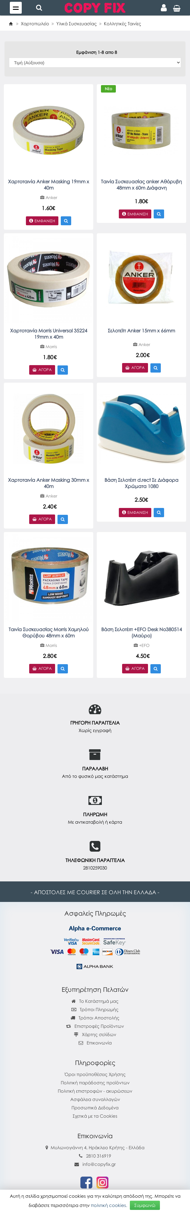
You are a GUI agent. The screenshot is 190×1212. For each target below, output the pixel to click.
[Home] (11, 23)
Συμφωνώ (144, 1205)
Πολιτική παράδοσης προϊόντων (95, 1082)
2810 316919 (98, 1155)
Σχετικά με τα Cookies (95, 1116)
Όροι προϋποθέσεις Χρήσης (95, 1074)
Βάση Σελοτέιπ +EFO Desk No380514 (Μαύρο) (141, 632)
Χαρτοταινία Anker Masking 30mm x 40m (48, 483)
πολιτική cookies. (109, 1205)
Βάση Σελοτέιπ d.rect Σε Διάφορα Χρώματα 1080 (141, 483)
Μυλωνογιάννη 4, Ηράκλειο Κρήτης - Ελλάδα (97, 1147)
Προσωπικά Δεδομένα (95, 1107)
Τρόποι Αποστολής (95, 1017)
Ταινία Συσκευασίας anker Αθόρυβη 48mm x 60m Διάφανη (141, 185)
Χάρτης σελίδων (95, 1034)
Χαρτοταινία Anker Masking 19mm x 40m (48, 185)
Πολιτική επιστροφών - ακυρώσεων (95, 1091)
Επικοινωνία (99, 1042)
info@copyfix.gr (95, 1164)
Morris (48, 346)
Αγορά (42, 370)
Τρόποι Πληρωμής (95, 1009)
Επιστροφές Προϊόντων (95, 1026)
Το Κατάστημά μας (95, 1001)
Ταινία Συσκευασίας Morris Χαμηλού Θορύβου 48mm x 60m (49, 632)
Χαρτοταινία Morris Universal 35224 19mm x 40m (48, 334)
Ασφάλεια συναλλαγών (95, 1099)
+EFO (141, 645)
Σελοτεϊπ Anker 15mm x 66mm (141, 331)
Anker (48, 197)
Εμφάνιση (42, 220)
